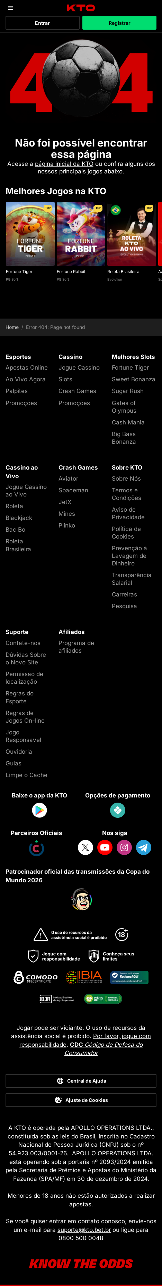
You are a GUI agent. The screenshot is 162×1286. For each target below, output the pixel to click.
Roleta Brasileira (123, 271)
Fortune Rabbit (71, 271)
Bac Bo (15, 529)
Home (12, 327)
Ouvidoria (19, 751)
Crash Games (77, 391)
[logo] (81, 8)
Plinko (66, 525)
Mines (66, 513)
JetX (65, 502)
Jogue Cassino (79, 367)
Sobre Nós (126, 478)
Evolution (114, 279)
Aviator (68, 478)
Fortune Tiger (19, 271)
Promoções (21, 403)
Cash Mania (128, 422)
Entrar (42, 23)
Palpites (17, 391)
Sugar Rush (128, 391)
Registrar (119, 23)
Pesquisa (124, 606)
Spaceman (73, 490)
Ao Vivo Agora (26, 379)
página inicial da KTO (64, 163)
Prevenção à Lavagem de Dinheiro (129, 556)
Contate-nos (23, 643)
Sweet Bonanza (133, 379)
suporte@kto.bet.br (84, 1229)
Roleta (14, 506)
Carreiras (124, 594)
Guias (13, 763)
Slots (65, 379)
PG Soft (12, 279)
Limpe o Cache (26, 775)
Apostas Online (27, 367)
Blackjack (19, 517)
